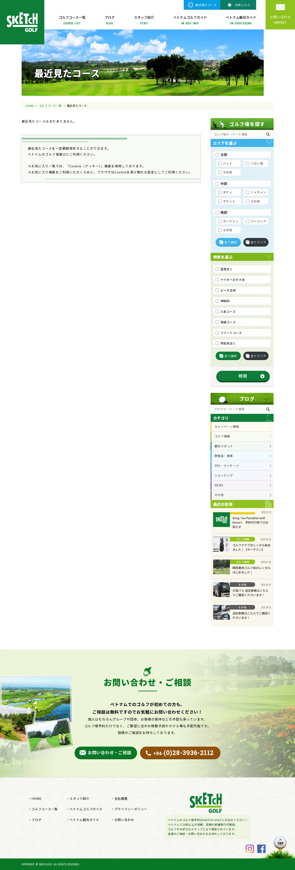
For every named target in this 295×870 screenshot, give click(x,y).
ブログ (36, 819)
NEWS (219, 485)
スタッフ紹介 (79, 798)
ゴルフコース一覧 (50, 106)
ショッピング (224, 475)
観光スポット (224, 446)
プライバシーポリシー (131, 809)
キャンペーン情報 (227, 426)
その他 (219, 495)
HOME (30, 106)
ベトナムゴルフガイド (86, 809)
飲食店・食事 (224, 456)
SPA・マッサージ (227, 465)
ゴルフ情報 (222, 436)
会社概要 (121, 798)
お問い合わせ (124, 819)
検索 (243, 376)
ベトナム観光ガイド (84, 819)
